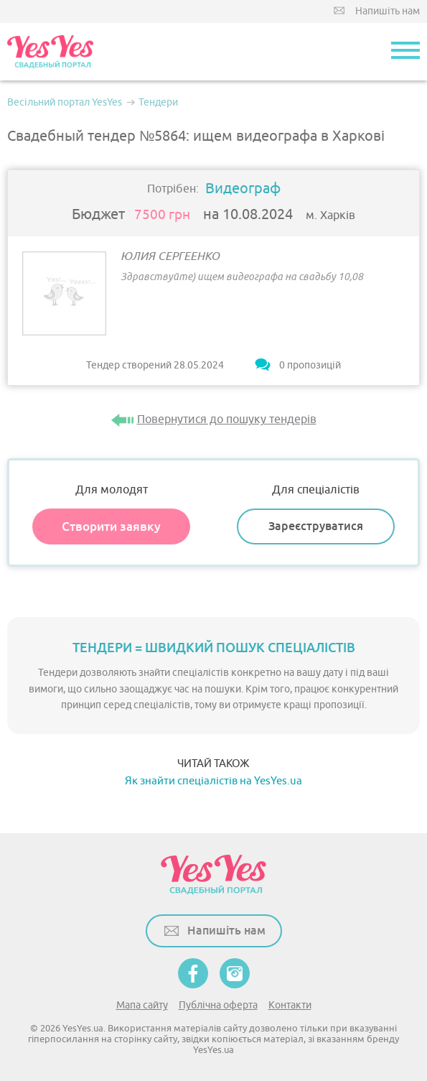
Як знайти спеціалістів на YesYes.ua (213, 781)
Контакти (289, 1005)
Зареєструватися (315, 526)
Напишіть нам (387, 11)
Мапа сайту (142, 1005)
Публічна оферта (218, 1005)
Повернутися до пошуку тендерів (226, 419)
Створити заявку (111, 526)
